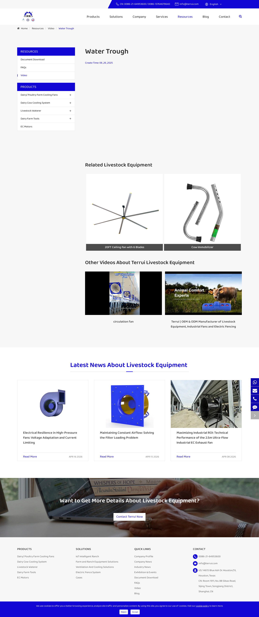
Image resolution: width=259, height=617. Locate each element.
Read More (30, 457)
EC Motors (26, 127)
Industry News (142, 568)
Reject (123, 612)
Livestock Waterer (31, 111)
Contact (224, 16)
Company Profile (143, 558)
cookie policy (202, 606)
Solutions (116, 16)
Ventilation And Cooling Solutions (95, 568)
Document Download (33, 59)
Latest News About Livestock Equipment (128, 365)
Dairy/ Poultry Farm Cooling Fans (39, 95)
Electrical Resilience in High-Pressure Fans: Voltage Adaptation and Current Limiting (50, 437)
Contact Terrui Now (129, 517)
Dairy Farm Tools (30, 119)
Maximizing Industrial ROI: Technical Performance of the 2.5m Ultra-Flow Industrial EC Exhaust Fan (202, 437)
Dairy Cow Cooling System (35, 103)
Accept (135, 612)
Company (139, 16)
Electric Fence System (88, 574)
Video (51, 28)
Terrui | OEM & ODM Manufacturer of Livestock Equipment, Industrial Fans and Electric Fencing (203, 324)
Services (162, 16)
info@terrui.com (189, 4)
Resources (185, 16)
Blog (206, 16)
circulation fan (123, 321)
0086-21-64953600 (135, 4)
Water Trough (66, 28)
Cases (79, 579)
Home (24, 28)
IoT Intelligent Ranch (87, 558)
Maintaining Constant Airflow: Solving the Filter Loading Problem (127, 435)
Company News (143, 563)
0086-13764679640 (159, 4)
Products (93, 16)
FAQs (23, 67)
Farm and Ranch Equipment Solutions (97, 563)
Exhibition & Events (145, 574)
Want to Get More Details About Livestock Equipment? (129, 501)
